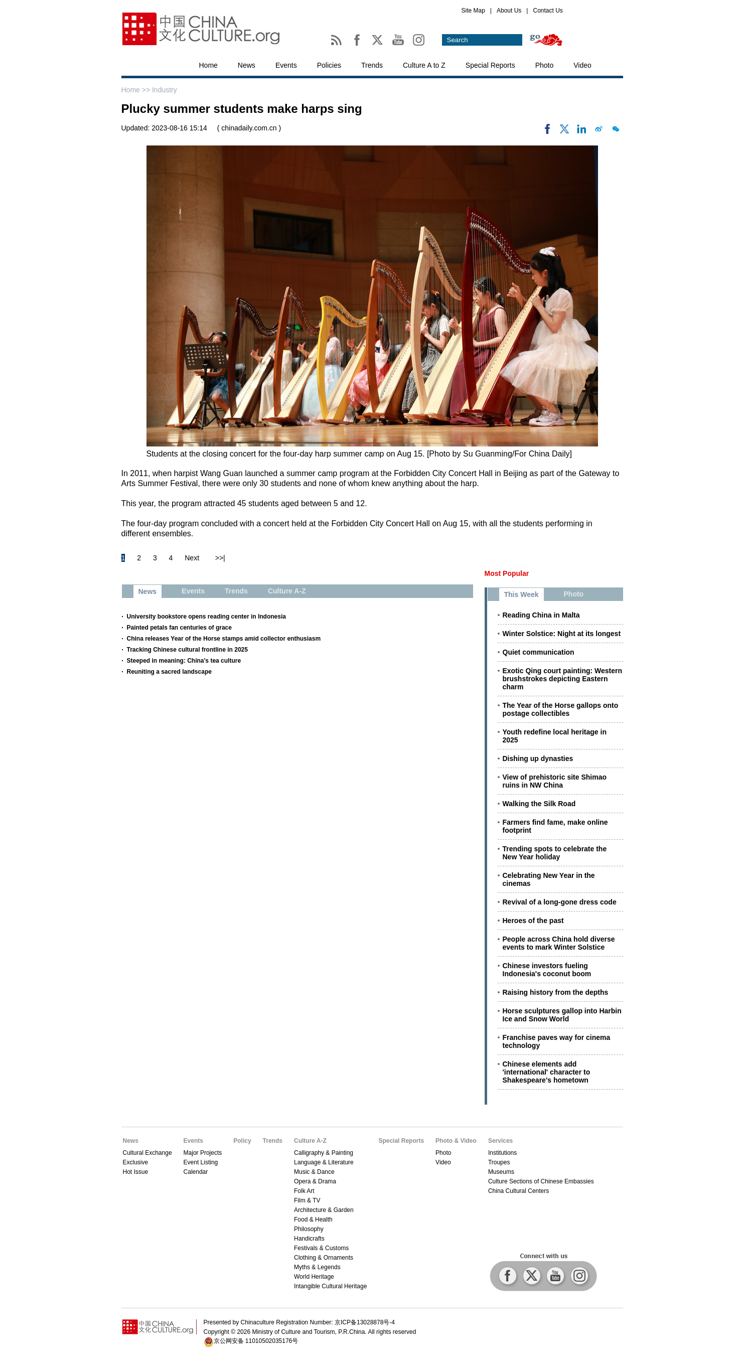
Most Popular (507, 573)
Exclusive (135, 1162)
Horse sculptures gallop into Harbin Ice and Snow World (562, 1015)
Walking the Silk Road (539, 804)
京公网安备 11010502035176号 (256, 1340)
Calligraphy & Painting (323, 1152)
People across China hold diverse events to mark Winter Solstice (559, 943)
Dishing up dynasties (538, 758)
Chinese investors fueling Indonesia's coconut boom (547, 970)
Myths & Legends (317, 1267)
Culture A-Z (310, 1140)
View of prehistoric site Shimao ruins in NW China (555, 781)
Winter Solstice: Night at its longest (562, 634)
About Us (509, 10)
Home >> (136, 90)
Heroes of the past (533, 921)
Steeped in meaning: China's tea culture (184, 660)
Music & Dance (314, 1171)
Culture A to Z (424, 65)
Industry (164, 90)
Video (582, 65)
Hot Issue (135, 1171)
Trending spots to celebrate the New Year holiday (555, 853)
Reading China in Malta (541, 615)
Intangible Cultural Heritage (330, 1286)
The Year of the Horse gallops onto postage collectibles (561, 709)
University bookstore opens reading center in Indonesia (206, 616)
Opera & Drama (315, 1181)
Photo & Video (456, 1140)
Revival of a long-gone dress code (560, 902)
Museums (501, 1171)
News (246, 65)
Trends (372, 65)
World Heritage (314, 1276)
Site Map (473, 10)
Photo (544, 65)
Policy (242, 1140)
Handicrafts (309, 1238)
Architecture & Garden (324, 1209)
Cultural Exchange (147, 1152)
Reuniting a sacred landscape (169, 671)
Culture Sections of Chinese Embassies (541, 1181)
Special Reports (490, 65)
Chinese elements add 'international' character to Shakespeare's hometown (546, 1072)
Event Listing (201, 1162)
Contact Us (547, 10)
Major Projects (203, 1152)
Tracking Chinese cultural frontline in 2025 (187, 649)
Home (208, 65)
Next (192, 558)
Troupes (499, 1162)
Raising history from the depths (556, 992)
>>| (220, 558)
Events (286, 65)
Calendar (196, 1171)
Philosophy (309, 1229)
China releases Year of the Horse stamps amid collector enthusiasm (224, 638)
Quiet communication (538, 652)
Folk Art (304, 1190)
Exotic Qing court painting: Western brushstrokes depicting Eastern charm (563, 679)
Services (500, 1140)
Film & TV (307, 1200)
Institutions (502, 1152)
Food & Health (313, 1219)
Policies (329, 65)
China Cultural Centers (518, 1190)
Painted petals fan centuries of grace (179, 627)
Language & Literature (324, 1162)
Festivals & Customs (321, 1248)
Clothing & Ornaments (323, 1257)
